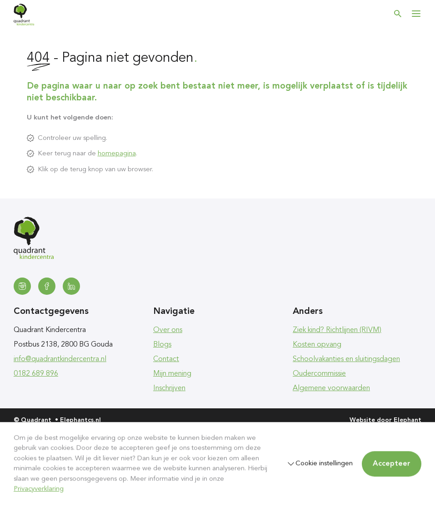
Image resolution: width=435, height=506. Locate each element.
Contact (166, 359)
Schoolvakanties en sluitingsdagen (346, 359)
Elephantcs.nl (80, 420)
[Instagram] (22, 286)
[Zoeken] (397, 13)
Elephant (407, 420)
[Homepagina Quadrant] (24, 14)
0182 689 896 (36, 373)
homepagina (117, 153)
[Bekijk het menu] (415, 13)
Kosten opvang (317, 344)
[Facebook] (46, 286)
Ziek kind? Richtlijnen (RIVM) (337, 330)
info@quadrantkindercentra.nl (60, 359)
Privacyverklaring (39, 489)
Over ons (167, 330)
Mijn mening (172, 373)
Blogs (162, 344)
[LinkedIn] (71, 286)
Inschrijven (169, 388)
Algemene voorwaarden (331, 388)
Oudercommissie (319, 373)
